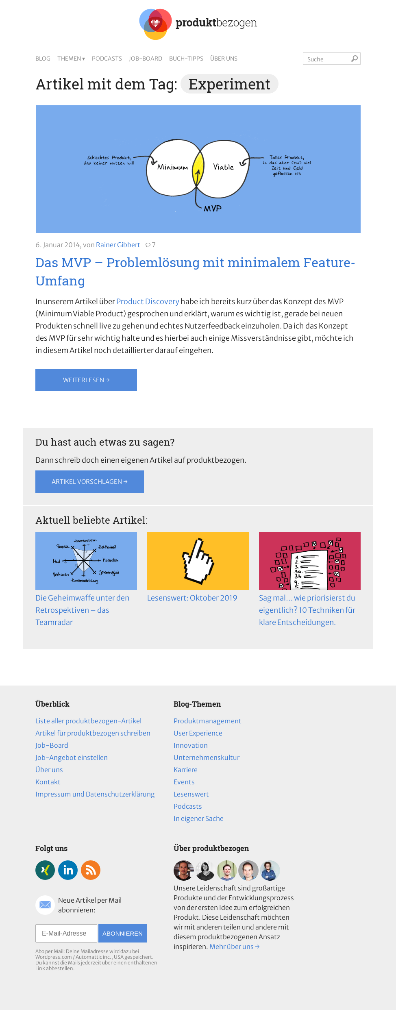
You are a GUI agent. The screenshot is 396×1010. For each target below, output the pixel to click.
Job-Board (145, 58)
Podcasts (107, 58)
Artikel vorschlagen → (90, 481)
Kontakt (48, 782)
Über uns (223, 58)
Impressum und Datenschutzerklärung (95, 794)
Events (184, 782)
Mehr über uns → (234, 947)
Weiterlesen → (86, 380)
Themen (69, 58)
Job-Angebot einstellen (71, 757)
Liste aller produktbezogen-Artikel (88, 721)
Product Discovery (147, 301)
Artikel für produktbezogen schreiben (92, 733)
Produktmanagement (208, 721)
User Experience (198, 733)
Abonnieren (122, 933)
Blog (42, 58)
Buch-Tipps (186, 58)
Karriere (186, 770)
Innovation (191, 745)
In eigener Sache (199, 818)
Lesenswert (191, 794)
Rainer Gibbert (118, 245)
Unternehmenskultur (206, 757)
